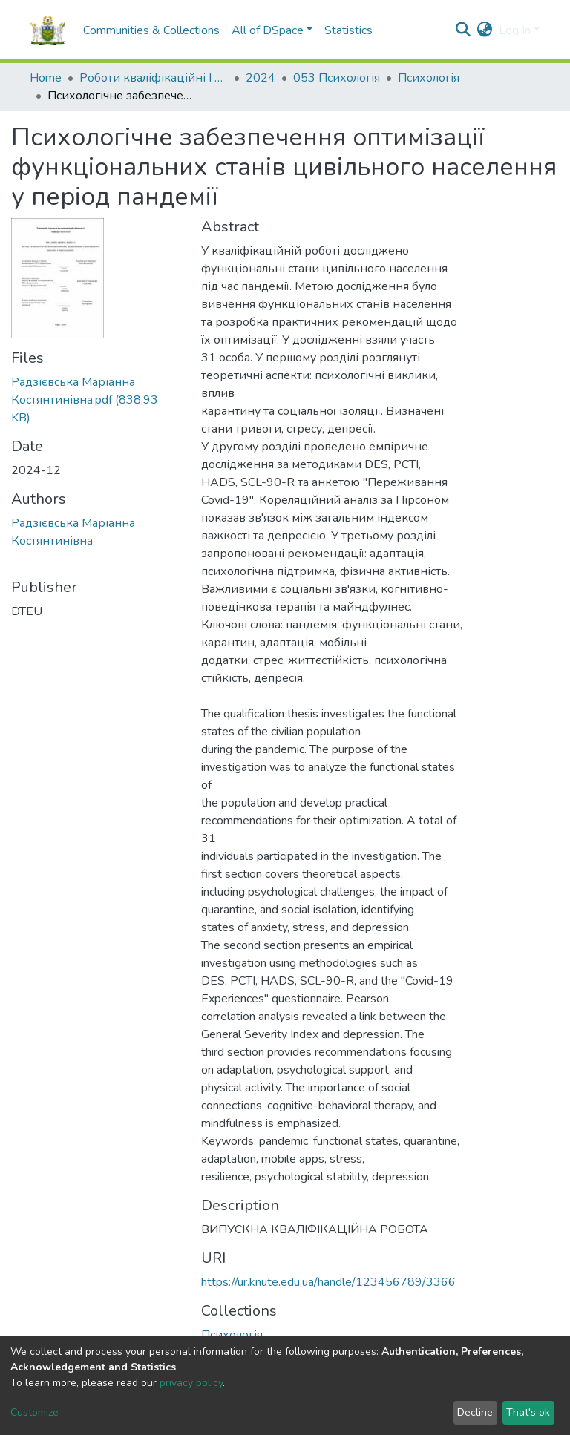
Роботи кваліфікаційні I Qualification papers (153, 78)
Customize (34, 1412)
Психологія (428, 78)
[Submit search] (463, 30)
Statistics (348, 30)
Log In (515, 30)
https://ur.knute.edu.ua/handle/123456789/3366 (328, 1282)
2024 (260, 78)
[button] (485, 30)
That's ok (528, 1412)
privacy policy (191, 1383)
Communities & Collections (151, 30)
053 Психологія (336, 78)
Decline (475, 1412)
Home (46, 78)
